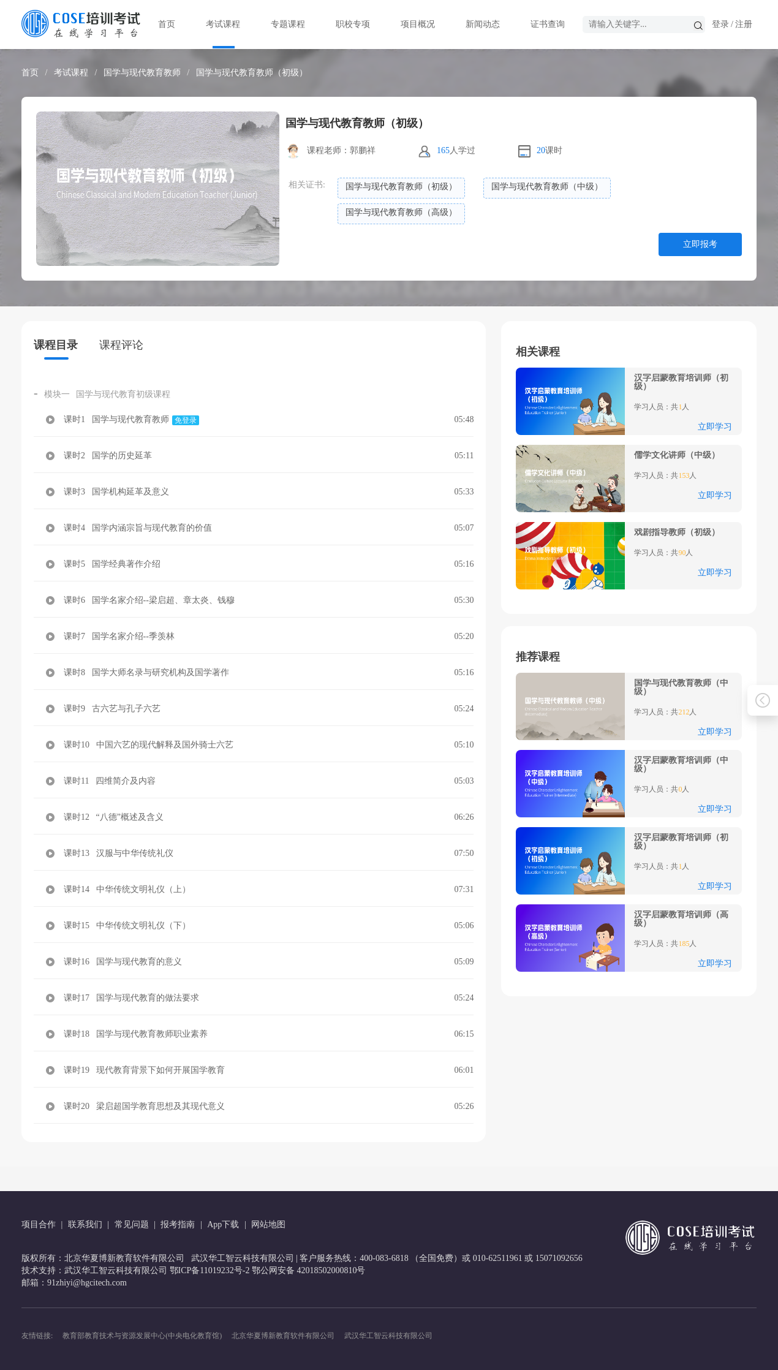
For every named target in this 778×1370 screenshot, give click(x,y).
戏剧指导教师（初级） (677, 532)
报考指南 (178, 1224)
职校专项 (353, 24)
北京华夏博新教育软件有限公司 (283, 1335)
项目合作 (38, 1224)
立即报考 (700, 244)
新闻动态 (483, 24)
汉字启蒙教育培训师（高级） (681, 919)
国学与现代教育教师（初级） (252, 72)
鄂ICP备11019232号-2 (210, 1270)
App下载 (223, 1224)
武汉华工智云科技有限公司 (388, 1335)
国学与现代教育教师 (142, 72)
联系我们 (85, 1224)
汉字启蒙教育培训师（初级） (681, 382)
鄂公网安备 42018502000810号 (309, 1270)
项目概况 (418, 24)
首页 (166, 24)
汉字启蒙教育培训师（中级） (681, 764)
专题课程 (288, 24)
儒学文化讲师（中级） (677, 455)
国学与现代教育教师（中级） (681, 687)
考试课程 (223, 24)
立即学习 (715, 427)
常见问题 (132, 1224)
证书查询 (548, 24)
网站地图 (268, 1224)
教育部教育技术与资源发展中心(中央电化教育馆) (142, 1335)
